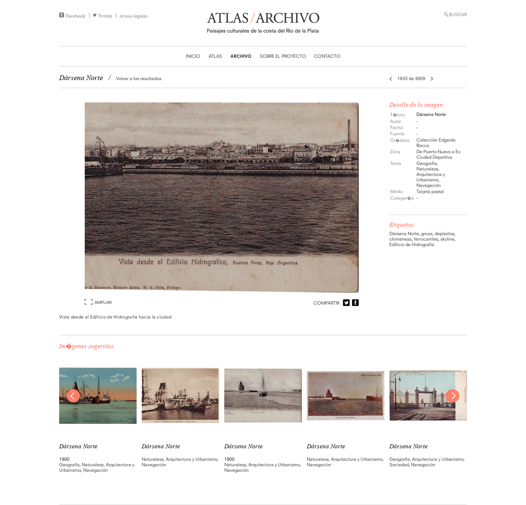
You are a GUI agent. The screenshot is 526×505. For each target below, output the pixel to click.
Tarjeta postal (430, 191)
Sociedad (399, 464)
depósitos (444, 233)
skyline (447, 239)
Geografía (426, 163)
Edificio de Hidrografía (411, 244)
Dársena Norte (404, 233)
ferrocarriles (426, 239)
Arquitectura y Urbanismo (430, 177)
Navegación (428, 185)
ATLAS (215, 56)
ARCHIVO (240, 56)
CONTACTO (327, 56)
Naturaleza (427, 169)
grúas (426, 233)
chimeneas (400, 239)
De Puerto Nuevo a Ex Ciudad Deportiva (438, 154)
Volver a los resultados (138, 78)
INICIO (193, 56)
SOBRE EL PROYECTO (283, 56)
